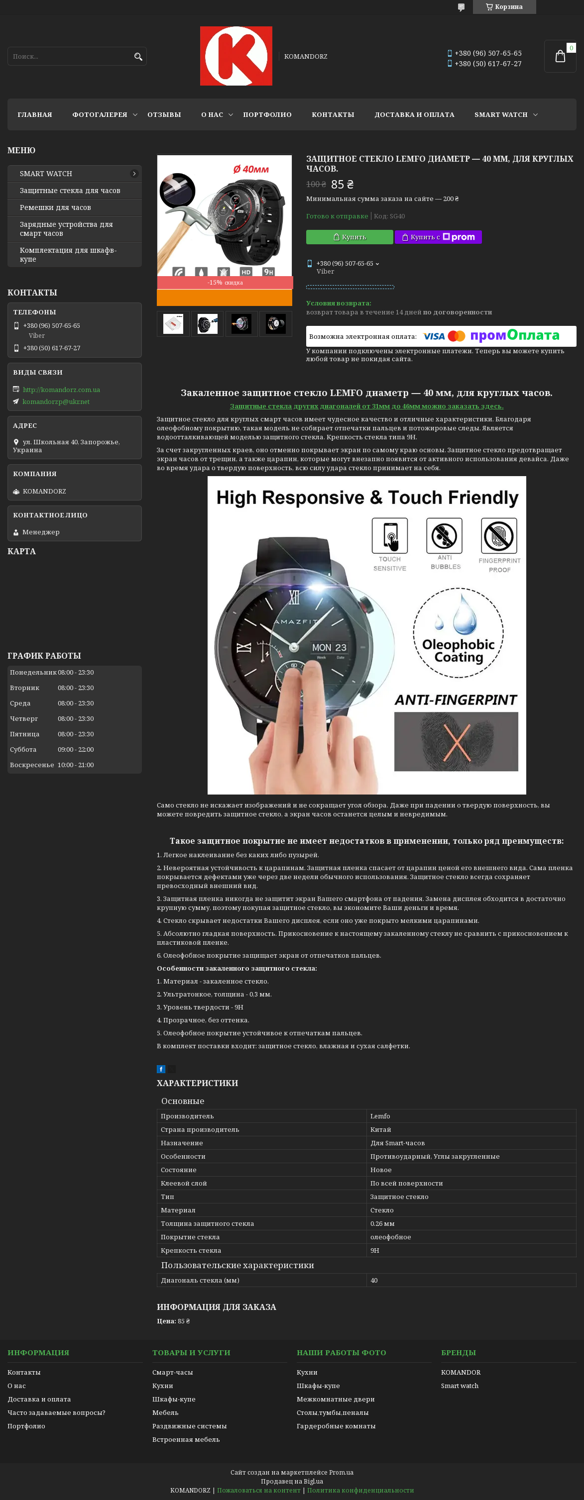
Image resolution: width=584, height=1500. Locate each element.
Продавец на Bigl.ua (292, 1481)
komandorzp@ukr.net (56, 401)
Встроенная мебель (186, 1439)
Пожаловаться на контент (259, 1490)
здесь (491, 405)
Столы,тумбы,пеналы (333, 1412)
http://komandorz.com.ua (61, 390)
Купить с (443, 237)
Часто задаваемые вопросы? (56, 1412)
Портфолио (267, 114)
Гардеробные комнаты (336, 1425)
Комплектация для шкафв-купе (68, 255)
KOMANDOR (460, 1372)
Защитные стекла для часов (70, 190)
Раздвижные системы (189, 1425)
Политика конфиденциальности (360, 1490)
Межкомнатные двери (336, 1399)
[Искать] (138, 57)
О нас (212, 114)
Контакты (333, 114)
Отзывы (164, 114)
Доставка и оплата (414, 114)
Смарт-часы (172, 1372)
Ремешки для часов (55, 207)
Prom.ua (341, 1472)
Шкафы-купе (174, 1399)
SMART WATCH (501, 114)
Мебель (165, 1412)
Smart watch (459, 1385)
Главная (34, 114)
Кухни (162, 1385)
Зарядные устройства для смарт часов (66, 229)
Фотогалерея (99, 114)
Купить (354, 236)
